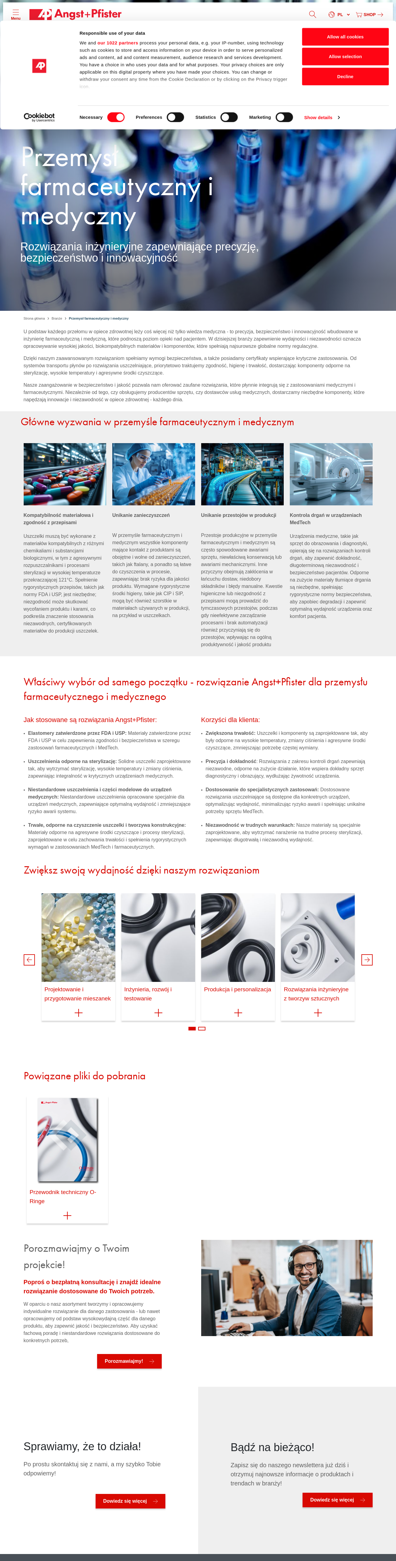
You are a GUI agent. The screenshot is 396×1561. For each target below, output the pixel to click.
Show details (318, 97)
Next (367, 959)
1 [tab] (192, 1028)
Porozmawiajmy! (124, 1361)
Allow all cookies (345, 16)
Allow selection (345, 36)
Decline (345, 55)
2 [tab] (201, 1028)
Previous (29, 959)
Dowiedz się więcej (125, 1501)
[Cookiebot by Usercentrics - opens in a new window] (39, 97)
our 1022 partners (117, 22)
